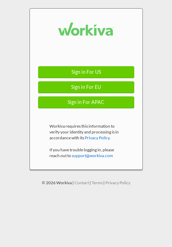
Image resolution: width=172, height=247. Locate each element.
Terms (97, 182)
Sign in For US (86, 72)
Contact (81, 182)
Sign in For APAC (86, 102)
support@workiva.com (92, 155)
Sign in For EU (86, 87)
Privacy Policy (97, 138)
